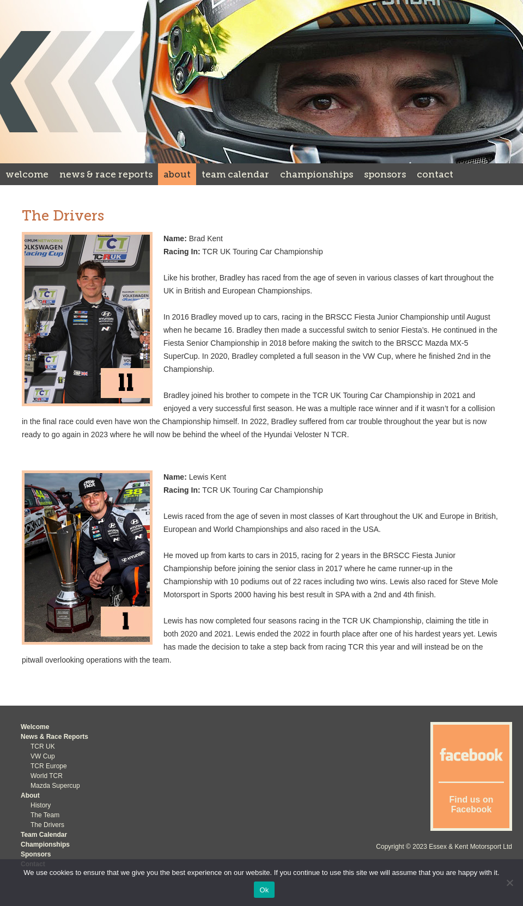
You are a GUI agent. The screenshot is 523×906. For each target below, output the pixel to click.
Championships (316, 174)
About (177, 174)
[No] (509, 882)
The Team (45, 815)
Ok (264, 890)
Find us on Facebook (471, 804)
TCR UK (43, 746)
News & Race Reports (106, 174)
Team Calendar (235, 174)
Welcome (26, 174)
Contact (435, 174)
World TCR (47, 776)
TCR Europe (49, 766)
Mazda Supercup (55, 785)
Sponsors (385, 174)
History (41, 805)
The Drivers (47, 825)
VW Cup (43, 756)
